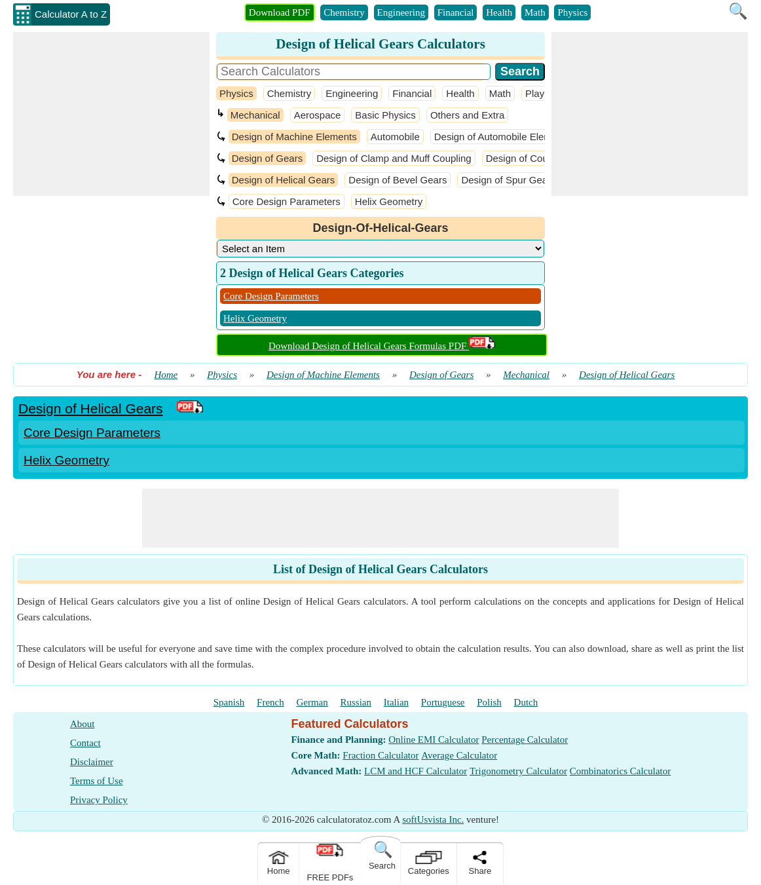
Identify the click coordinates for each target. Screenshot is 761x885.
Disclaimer (91, 762)
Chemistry (344, 12)
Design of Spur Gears (508, 179)
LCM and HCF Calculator (415, 771)
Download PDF (279, 12)
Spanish (229, 702)
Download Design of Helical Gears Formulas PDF (382, 346)
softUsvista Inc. (433, 819)
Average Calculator (459, 755)
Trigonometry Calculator (518, 771)
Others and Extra (467, 115)
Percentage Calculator (524, 739)
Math (535, 12)
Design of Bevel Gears (397, 179)
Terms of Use (96, 781)
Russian (356, 702)
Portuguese (443, 702)
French (270, 702)
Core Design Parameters (286, 201)
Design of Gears (267, 158)
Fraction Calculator (380, 755)
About (82, 724)
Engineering (401, 12)
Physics (572, 12)
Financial (455, 12)
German (311, 702)
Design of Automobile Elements (502, 136)
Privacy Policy (99, 800)
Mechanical (255, 115)
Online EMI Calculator (433, 739)
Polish (489, 702)
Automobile (395, 136)
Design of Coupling (527, 158)
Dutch (526, 702)
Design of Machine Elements (294, 136)
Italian (396, 702)
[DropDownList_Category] (380, 248)
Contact (85, 743)
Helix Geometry (388, 201)
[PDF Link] (190, 408)
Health (499, 12)
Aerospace (317, 115)
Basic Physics (385, 115)
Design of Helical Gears (283, 179)
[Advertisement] (111, 114)
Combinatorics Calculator (620, 771)
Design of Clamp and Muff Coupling (394, 158)
